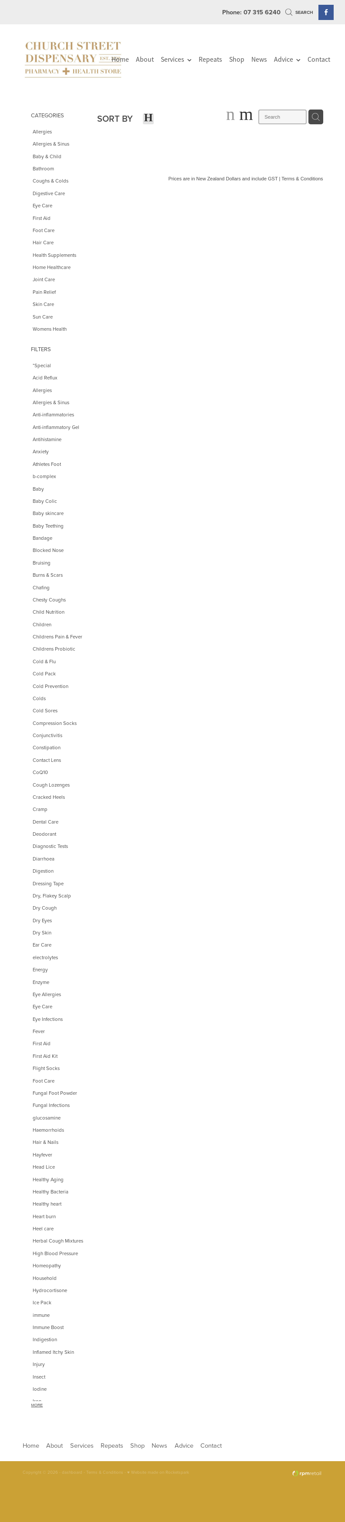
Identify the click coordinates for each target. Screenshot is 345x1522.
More (37, 1405)
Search (299, 12)
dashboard (72, 1472)
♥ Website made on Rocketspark (158, 1472)
